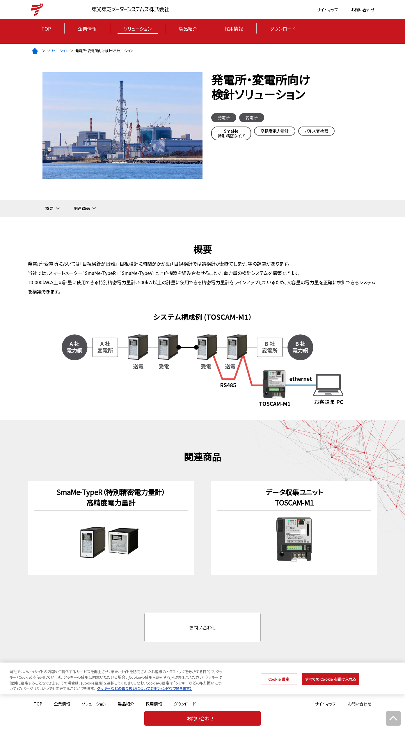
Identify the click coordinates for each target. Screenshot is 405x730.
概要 (49, 208)
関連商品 (82, 208)
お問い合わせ (362, 10)
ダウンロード (283, 28)
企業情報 (87, 28)
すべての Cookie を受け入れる (330, 682)
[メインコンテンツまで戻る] (393, 718)
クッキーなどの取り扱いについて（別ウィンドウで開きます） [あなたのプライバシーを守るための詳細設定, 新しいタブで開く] (144, 692)
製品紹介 (188, 28)
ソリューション (138, 28)
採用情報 (233, 28)
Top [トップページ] (46, 28)
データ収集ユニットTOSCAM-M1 (294, 497)
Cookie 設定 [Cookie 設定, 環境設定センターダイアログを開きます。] (278, 682)
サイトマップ (327, 10)
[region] (202, 682)
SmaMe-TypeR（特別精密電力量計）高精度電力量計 (110, 497)
